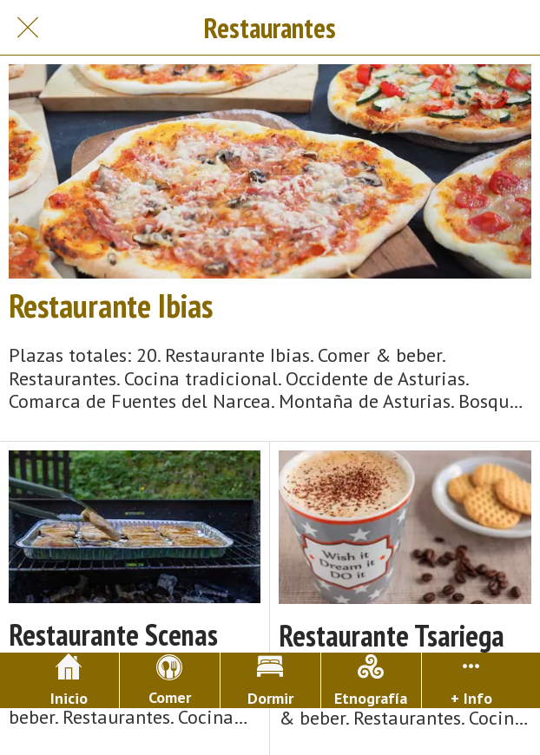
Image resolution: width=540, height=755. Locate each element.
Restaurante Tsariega (391, 635)
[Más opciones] (472, 680)
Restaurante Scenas (113, 635)
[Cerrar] (27, 27)
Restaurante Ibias (111, 305)
